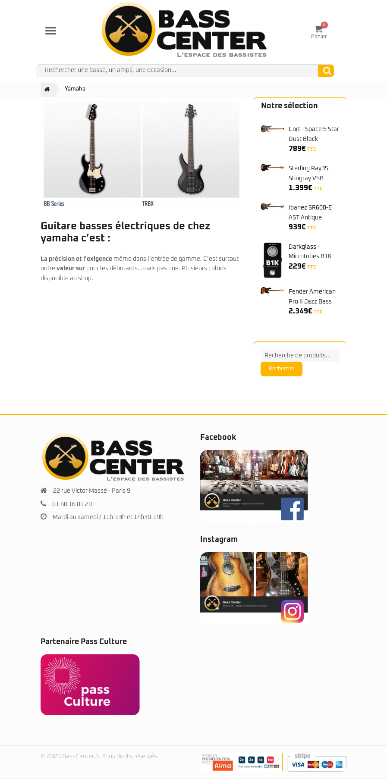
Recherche (281, 369)
